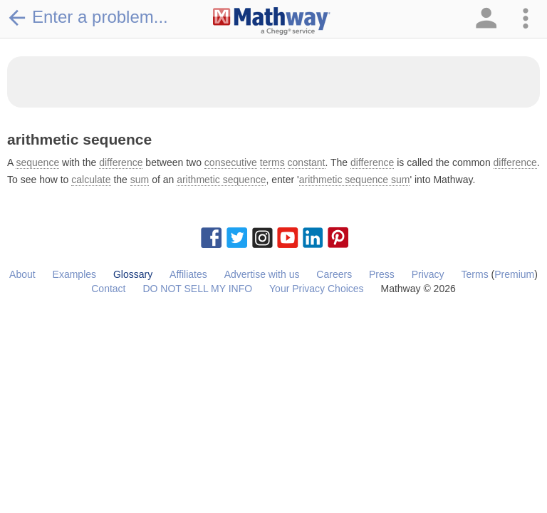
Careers (334, 274)
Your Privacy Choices (316, 288)
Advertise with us (262, 274)
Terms (475, 274)
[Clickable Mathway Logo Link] (271, 21)
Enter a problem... (87, 17)
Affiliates (188, 274)
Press (382, 274)
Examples (74, 274)
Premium (514, 274)
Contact (108, 288)
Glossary (132, 274)
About (22, 274)
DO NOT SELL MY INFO (197, 288)
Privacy (428, 274)
